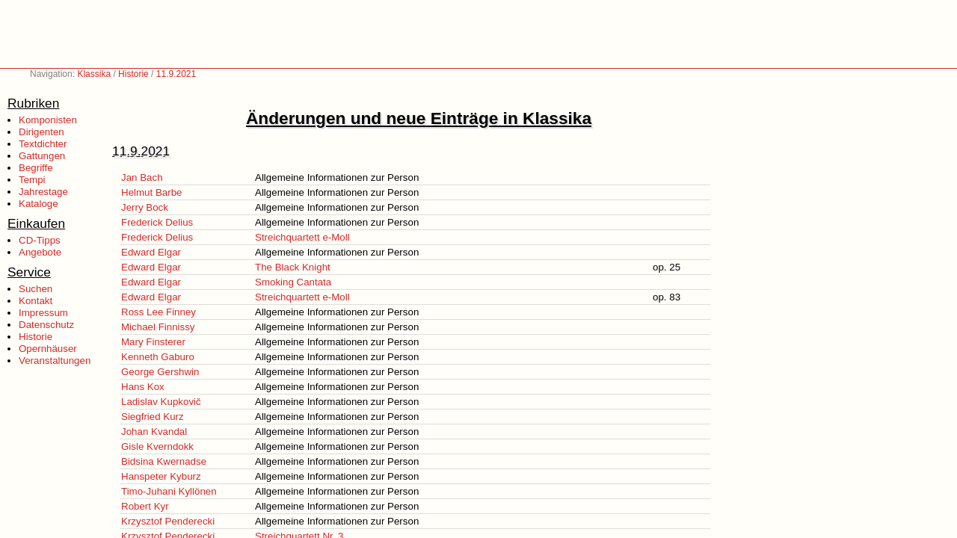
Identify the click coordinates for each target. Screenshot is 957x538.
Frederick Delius (157, 222)
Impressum (43, 312)
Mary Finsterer (153, 341)
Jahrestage (43, 191)
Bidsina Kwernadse (163, 461)
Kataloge (38, 203)
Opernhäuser (48, 348)
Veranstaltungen (54, 360)
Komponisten (48, 120)
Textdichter (43, 143)
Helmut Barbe (151, 192)
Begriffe (36, 167)
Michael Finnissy (158, 327)
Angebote (40, 252)
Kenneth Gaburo (157, 356)
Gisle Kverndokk (157, 446)
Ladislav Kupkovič (161, 401)
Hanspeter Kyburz (161, 476)
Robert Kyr (145, 506)
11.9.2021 (176, 74)
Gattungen (42, 155)
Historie (133, 74)
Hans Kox (142, 386)
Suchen (35, 288)
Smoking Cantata (293, 282)
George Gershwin (160, 371)
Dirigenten (41, 131)
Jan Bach (142, 177)
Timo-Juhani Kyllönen (169, 491)
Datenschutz (46, 324)
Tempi (32, 179)
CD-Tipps (40, 240)
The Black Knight (292, 267)
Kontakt (35, 300)
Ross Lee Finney (158, 312)
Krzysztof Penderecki (168, 521)
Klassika (94, 74)
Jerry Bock (144, 207)
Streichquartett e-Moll (302, 237)
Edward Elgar (151, 252)
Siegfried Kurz (152, 416)
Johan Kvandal (154, 431)
